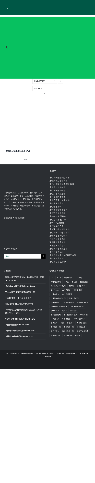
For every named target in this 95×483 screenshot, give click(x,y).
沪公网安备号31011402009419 (65, 353)
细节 (25, 159)
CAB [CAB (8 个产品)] (52, 278)
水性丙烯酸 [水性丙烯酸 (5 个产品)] (66, 290)
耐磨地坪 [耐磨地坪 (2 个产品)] (70, 323)
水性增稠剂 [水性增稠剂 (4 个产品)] (55, 294)
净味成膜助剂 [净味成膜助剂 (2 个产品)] (56, 282)
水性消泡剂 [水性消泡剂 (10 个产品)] (55, 302)
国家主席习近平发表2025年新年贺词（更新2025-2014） (24, 279)
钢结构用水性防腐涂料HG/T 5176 (20, 319)
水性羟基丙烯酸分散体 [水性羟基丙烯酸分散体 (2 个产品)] (59, 306)
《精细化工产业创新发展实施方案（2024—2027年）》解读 (24, 311)
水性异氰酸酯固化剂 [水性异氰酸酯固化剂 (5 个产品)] (58, 298)
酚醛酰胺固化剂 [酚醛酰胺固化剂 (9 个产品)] (68, 331)
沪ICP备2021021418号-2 (44, 353)
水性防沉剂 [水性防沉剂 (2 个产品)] (55, 311)
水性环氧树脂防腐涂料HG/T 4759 (20, 331)
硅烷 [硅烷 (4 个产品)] (62, 323)
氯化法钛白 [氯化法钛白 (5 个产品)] (55, 290)
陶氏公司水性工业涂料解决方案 (19, 304)
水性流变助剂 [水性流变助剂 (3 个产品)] (74, 298)
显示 (38, 88)
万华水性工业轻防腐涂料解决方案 (20, 292)
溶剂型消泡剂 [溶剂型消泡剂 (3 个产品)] (56, 315)
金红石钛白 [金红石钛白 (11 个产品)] (68, 335)
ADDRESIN (47, 357)
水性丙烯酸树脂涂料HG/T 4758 (19, 336)
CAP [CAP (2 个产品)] (59, 278)
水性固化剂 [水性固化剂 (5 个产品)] (78, 290)
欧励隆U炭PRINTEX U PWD (18, 151)
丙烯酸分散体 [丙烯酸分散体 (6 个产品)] (69, 278)
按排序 (39, 81)
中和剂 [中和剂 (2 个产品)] (79, 278)
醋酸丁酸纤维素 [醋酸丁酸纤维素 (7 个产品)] (82, 331)
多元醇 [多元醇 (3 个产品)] (74, 282)
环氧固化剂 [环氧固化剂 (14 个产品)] (55, 319)
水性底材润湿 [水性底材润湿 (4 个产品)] (67, 294)
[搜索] (43, 256)
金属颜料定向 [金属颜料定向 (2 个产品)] (56, 335)
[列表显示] (49, 94)
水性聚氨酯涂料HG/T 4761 (17, 325)
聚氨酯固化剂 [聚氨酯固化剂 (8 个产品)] (56, 327)
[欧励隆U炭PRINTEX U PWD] (25, 126)
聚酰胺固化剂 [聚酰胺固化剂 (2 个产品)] (69, 327)
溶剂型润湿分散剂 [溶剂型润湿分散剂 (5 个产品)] (70, 315)
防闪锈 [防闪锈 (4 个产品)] (77, 335)
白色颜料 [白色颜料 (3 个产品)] (54, 323)
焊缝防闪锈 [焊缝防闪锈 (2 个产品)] (84, 315)
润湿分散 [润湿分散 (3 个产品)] (73, 311)
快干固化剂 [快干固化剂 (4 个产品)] (84, 282)
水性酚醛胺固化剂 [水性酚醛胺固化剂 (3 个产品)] (76, 306)
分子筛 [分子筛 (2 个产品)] (66, 282)
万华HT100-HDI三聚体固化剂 (18, 298)
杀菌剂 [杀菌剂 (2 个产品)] (71, 286)
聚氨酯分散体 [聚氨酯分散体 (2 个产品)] (82, 323)
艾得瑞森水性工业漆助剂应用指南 (20, 286)
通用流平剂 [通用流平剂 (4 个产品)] (55, 331)
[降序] (60, 81)
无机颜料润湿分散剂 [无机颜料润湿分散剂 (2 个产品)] (58, 286)
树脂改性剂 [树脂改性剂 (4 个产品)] (81, 286)
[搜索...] (22, 256)
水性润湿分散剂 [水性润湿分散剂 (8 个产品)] (68, 302)
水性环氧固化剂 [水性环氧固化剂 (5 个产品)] (82, 302)
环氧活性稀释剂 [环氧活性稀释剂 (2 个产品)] (79, 319)
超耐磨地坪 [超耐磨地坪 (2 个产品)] (81, 327)
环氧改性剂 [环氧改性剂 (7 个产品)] (66, 319)
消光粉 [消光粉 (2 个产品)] (64, 311)
